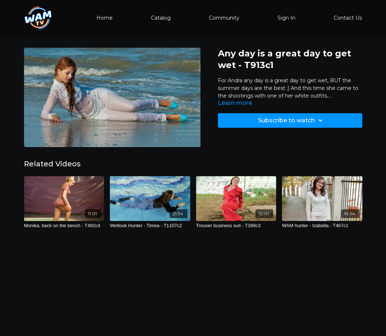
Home (104, 18)
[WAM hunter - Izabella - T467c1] (322, 225)
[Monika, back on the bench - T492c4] (64, 225)
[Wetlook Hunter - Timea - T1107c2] (150, 225)
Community (224, 18)
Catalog (161, 18)
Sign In (286, 18)
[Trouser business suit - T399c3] (236, 225)
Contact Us (348, 18)
